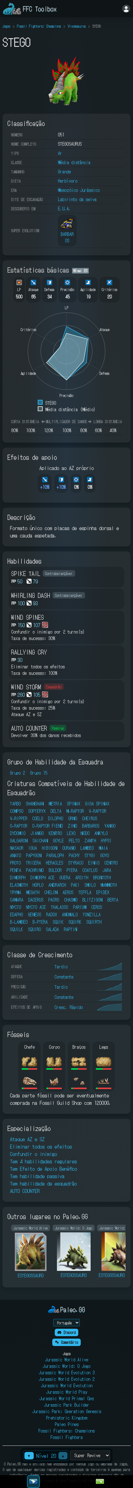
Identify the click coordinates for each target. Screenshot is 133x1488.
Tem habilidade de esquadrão (43, 1183)
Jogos (6, 26)
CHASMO (70, 900)
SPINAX (73, 804)
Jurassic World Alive (66, 1359)
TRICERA (33, 863)
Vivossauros (77, 26)
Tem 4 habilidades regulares (43, 1161)
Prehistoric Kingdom (66, 1418)
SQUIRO (34, 929)
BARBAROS (90, 826)
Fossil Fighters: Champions (39, 26)
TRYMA (15, 892)
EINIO (93, 863)
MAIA (103, 848)
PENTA (15, 870)
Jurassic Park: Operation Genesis (66, 1411)
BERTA (112, 900)
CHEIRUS (89, 818)
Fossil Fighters (66, 1437)
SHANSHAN (35, 804)
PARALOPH (55, 855)
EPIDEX (102, 892)
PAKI (75, 885)
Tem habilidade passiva (37, 1176)
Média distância (74, 162)
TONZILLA (92, 914)
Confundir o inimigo (33, 1154)
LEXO (71, 833)
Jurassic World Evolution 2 (67, 1379)
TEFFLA (84, 892)
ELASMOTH (19, 885)
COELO (37, 818)
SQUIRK (74, 922)
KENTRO (55, 833)
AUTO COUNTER (25, 1190)
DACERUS (35, 900)
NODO (84, 833)
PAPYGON (33, 855)
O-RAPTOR (18, 826)
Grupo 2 (17, 773)
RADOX (51, 914)
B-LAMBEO (19, 922)
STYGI (89, 855)
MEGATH (32, 892)
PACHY (74, 855)
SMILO (90, 885)
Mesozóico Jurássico (79, 190)
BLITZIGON (92, 900)
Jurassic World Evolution (66, 1385)
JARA (106, 870)
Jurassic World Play (66, 1392)
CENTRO (111, 863)
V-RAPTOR (97, 811)
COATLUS (89, 870)
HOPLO (37, 885)
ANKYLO (101, 833)
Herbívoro (67, 181)
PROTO (15, 863)
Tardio (60, 966)
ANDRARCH (57, 885)
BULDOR (55, 870)
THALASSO (59, 907)
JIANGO (37, 833)
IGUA (32, 848)
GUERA (64, 877)
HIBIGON (49, 848)
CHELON (51, 892)
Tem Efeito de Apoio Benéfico (43, 1168)
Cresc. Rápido (68, 1007)
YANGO (109, 826)
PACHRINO (35, 870)
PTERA (71, 870)
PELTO (74, 840)
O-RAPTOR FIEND (47, 826)
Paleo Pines (67, 1424)
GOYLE (58, 840)
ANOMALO (70, 914)
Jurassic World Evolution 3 (67, 1372)
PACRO (53, 900)
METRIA (55, 804)
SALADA (52, 929)
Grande (64, 171)
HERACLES (54, 863)
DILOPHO (55, 818)
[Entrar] (126, 8)
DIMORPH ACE (42, 877)
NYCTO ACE (36, 907)
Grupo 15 (38, 773)
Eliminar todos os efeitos (41, 1146)
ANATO (15, 855)
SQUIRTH (93, 922)
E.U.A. (64, 208)
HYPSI (106, 840)
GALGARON (19, 840)
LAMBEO (87, 848)
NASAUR (16, 848)
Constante (63, 977)
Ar (60, 153)
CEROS (96, 907)
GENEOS (34, 914)
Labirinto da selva (77, 199)
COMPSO (16, 811)
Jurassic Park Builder (66, 1405)
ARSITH (81, 877)
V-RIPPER (18, 818)
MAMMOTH (109, 885)
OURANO (68, 848)
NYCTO (15, 907)
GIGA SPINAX (97, 804)
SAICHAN (40, 840)
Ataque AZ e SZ (27, 1139)
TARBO (15, 804)
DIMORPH (17, 877)
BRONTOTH (102, 877)
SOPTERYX (36, 811)
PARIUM (79, 907)
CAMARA (16, 900)
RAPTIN (70, 929)
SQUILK (16, 929)
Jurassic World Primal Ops (66, 1398)
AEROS (67, 892)
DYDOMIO (17, 833)
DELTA (55, 811)
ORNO (72, 818)
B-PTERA (40, 922)
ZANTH (90, 840)
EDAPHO (16, 914)
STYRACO (75, 863)
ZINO (72, 826)
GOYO (104, 855)
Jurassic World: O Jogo (66, 1366)
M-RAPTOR (75, 811)
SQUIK (58, 922)
